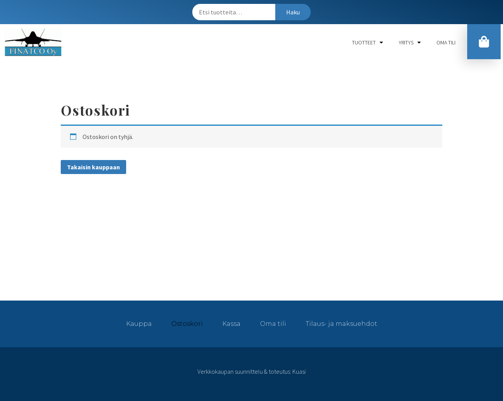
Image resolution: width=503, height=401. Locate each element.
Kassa (231, 323)
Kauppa (139, 323)
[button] (484, 41)
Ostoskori (187, 323)
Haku (293, 12)
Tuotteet (367, 42)
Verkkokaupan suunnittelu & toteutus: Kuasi (251, 371)
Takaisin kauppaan (93, 167)
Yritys (410, 42)
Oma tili (446, 42)
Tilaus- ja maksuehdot (341, 323)
